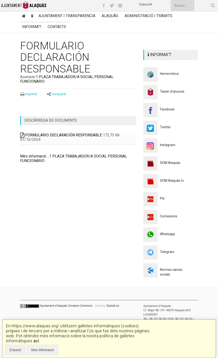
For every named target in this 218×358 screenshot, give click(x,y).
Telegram (167, 252)
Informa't (31, 26)
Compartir (59, 94)
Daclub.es (112, 305)
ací (36, 340)
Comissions (168, 216)
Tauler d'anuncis (172, 91)
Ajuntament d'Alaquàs (53, 305)
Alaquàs (110, 16)
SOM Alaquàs (170, 163)
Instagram (167, 145)
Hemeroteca (169, 74)
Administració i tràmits (148, 16)
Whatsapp (167, 234)
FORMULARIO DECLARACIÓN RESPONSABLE (61, 135)
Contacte (57, 26)
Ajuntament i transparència (67, 16)
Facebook (167, 109)
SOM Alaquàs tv (172, 180)
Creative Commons (80, 305)
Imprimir (31, 94)
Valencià (145, 4)
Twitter (165, 127)
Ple (162, 198)
